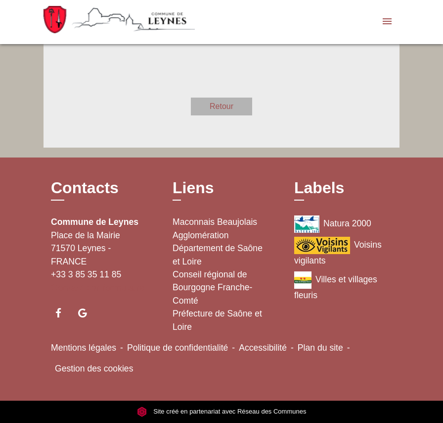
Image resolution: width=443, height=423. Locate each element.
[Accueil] (105, 22)
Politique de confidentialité (177, 348)
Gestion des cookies (94, 368)
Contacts (85, 188)
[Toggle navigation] (387, 22)
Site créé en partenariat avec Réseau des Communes (222, 411)
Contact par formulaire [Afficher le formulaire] (98, 287)
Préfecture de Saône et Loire (217, 320)
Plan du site (320, 348)
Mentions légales (83, 348)
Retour (221, 106)
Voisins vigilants (338, 251)
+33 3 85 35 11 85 (86, 274)
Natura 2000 (332, 224)
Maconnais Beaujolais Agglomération (215, 228)
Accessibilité (263, 348)
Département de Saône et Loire (218, 254)
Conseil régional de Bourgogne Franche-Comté (212, 287)
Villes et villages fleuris (335, 285)
